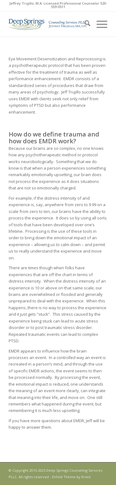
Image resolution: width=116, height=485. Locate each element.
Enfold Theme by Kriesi (71, 476)
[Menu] (98, 24)
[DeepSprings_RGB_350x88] (48, 24)
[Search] (84, 24)
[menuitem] (84, 24)
